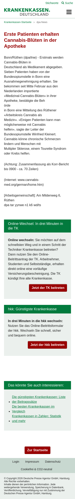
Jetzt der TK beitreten (48, 287)
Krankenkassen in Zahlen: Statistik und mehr (36, 418)
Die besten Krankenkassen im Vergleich (33, 409)
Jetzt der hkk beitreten (47, 344)
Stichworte (51, 3)
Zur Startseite (37, 450)
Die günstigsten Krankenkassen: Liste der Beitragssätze (39, 399)
